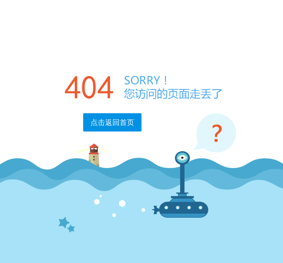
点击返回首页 (112, 122)
